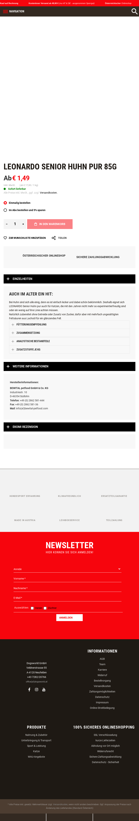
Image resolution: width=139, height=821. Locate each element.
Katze (36, 751)
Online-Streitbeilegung (102, 707)
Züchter (52, 608)
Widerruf (102, 675)
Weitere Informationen (30, 366)
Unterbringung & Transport (36, 740)
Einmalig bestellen (19, 202)
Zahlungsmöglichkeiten (102, 691)
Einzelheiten (22, 279)
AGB (102, 658)
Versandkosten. (49, 192)
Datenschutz (102, 697)
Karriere (102, 669)
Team (102, 664)
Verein (38, 608)
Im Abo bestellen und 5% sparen (27, 210)
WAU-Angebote (36, 756)
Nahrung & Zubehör (36, 734)
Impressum (102, 702)
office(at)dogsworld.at (36, 681)
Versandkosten (102, 686)
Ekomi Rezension (25, 427)
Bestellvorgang (102, 680)
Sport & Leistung (36, 745)
